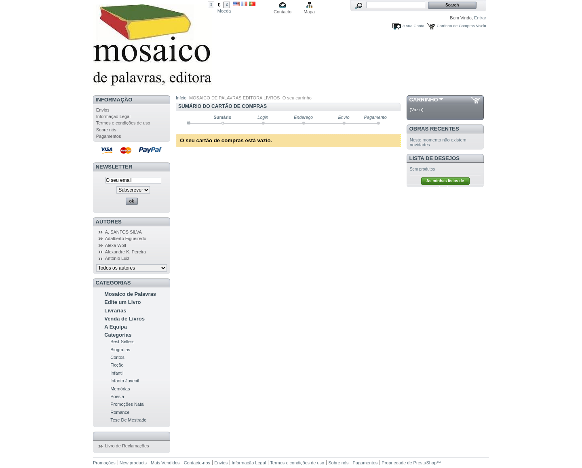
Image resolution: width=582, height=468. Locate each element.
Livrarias (115, 311)
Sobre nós (106, 129)
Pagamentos (108, 136)
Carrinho (423, 100)
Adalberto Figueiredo (125, 238)
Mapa (309, 11)
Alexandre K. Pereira (125, 251)
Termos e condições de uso (123, 122)
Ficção (116, 365)
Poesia (117, 396)
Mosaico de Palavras (130, 294)
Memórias (120, 388)
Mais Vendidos (165, 462)
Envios (103, 110)
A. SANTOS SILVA (123, 232)
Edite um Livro (122, 302)
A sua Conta (413, 25)
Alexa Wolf (115, 245)
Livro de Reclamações (127, 445)
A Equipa (115, 327)
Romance (119, 412)
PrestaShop (424, 462)
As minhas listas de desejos (445, 182)
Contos (117, 357)
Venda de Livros (124, 319)
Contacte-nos (197, 462)
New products (133, 462)
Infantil (116, 373)
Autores (109, 222)
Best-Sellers (122, 341)
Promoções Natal (127, 404)
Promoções (104, 462)
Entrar (480, 17)
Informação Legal (113, 116)
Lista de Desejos (434, 158)
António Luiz (117, 258)
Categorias (117, 335)
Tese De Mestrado (128, 419)
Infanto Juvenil (124, 380)
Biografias (120, 349)
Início (181, 97)
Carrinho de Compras (456, 25)
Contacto (282, 11)
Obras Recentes (434, 129)
